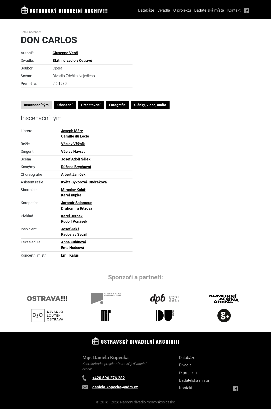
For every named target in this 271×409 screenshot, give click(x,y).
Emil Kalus (70, 255)
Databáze (146, 10)
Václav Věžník (73, 144)
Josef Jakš (70, 229)
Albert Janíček (73, 174)
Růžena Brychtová (76, 167)
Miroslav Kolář (73, 190)
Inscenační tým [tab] (36, 105)
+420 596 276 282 (108, 378)
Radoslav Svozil (74, 234)
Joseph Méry (72, 131)
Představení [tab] (90, 105)
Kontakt (234, 10)
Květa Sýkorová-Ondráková (84, 182)
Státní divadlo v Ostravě (72, 61)
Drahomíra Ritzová (76, 208)
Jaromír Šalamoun (76, 203)
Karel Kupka (71, 195)
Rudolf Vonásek (74, 221)
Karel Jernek (72, 216)
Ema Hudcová (72, 248)
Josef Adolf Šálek (75, 159)
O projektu (182, 10)
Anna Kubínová (73, 242)
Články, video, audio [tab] (150, 105)
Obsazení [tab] (64, 105)
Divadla (185, 365)
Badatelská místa (209, 10)
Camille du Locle (75, 136)
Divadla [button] (164, 10)
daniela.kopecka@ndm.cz (115, 387)
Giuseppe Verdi (65, 53)
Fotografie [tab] (117, 105)
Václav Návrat (73, 151)
